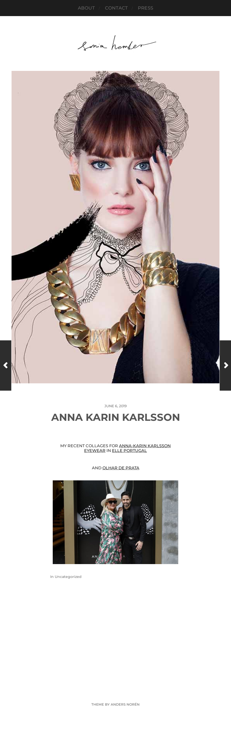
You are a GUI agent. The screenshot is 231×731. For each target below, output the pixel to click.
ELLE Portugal (129, 450)
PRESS (145, 8)
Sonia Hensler (125, 692)
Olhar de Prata (120, 468)
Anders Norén (125, 704)
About (86, 8)
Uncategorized (68, 576)
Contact (116, 8)
